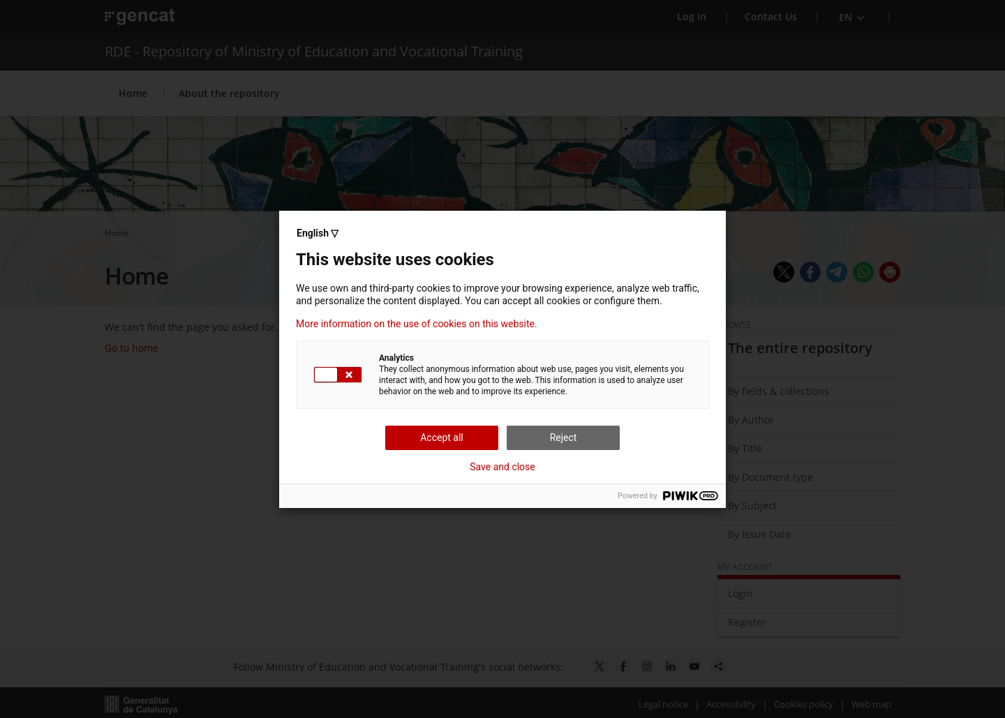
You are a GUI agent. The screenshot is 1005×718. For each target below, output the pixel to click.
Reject (563, 437)
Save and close (502, 466)
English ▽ (317, 233)
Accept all (441, 437)
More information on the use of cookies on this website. (416, 323)
